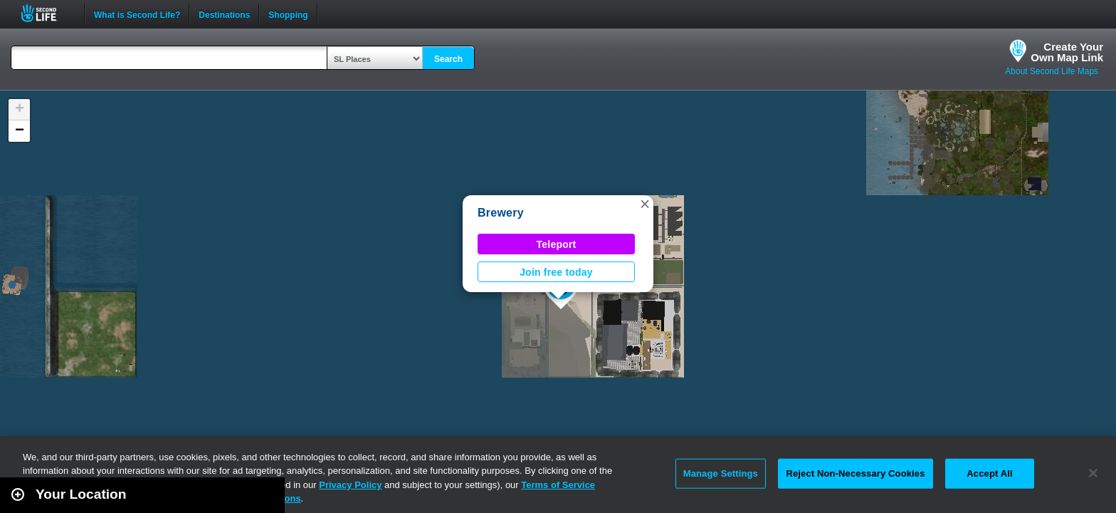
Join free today (556, 272)
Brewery (501, 213)
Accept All (989, 473)
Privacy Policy (350, 485)
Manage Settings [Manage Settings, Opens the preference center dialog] (720, 473)
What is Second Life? (137, 13)
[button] (644, 203)
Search (448, 59)
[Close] (1093, 473)
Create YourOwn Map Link (1067, 52)
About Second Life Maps (1051, 71)
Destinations (224, 13)
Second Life (46, 13)
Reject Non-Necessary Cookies (855, 473)
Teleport (557, 244)
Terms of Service (558, 485)
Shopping (287, 13)
